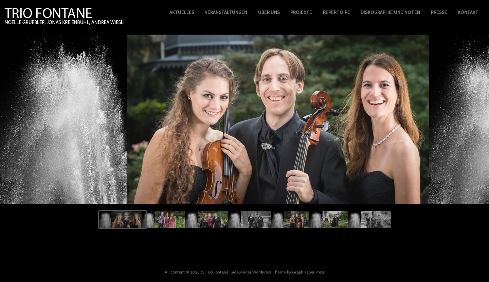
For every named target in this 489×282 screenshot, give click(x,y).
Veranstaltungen (226, 12)
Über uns (269, 12)
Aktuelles (181, 12)
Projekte (301, 12)
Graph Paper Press (308, 272)
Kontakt (468, 12)
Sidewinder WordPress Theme (258, 272)
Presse (439, 12)
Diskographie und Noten (390, 12)
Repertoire (336, 12)
